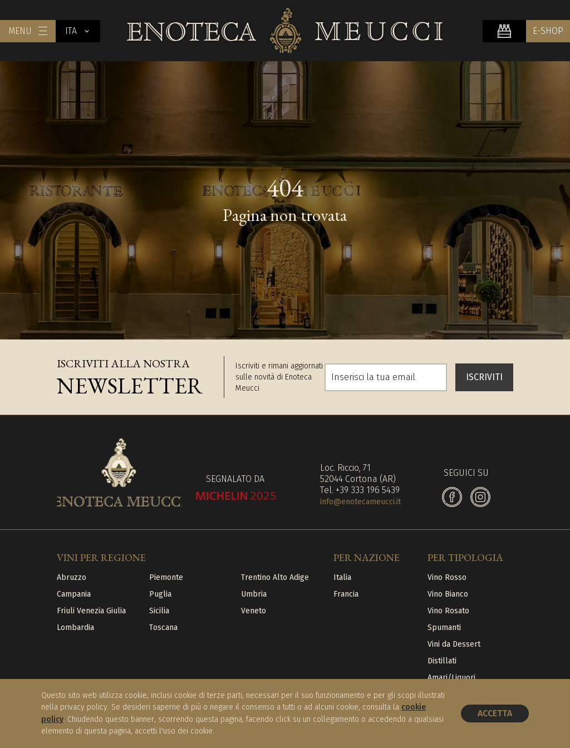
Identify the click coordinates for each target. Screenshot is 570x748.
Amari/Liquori (451, 677)
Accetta (495, 713)
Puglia (160, 594)
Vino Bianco (448, 594)
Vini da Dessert (454, 644)
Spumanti (444, 627)
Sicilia (159, 611)
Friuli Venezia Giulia (91, 611)
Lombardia (75, 627)
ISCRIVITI (484, 377)
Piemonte (166, 577)
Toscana (163, 627)
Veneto (253, 611)
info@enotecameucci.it (360, 501)
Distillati (442, 661)
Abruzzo (71, 577)
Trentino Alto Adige (275, 577)
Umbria (254, 594)
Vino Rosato (448, 611)
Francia (345, 594)
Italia (342, 577)
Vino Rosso (447, 577)
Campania (74, 594)
